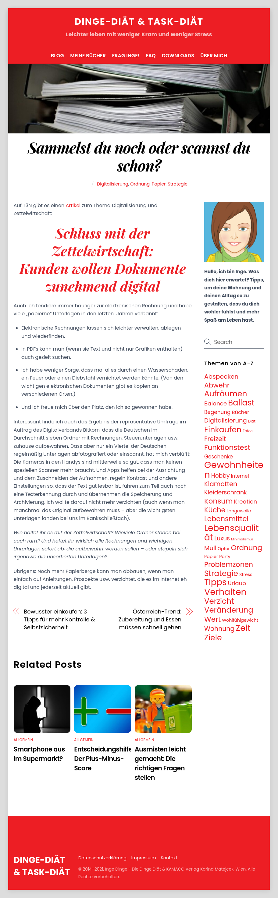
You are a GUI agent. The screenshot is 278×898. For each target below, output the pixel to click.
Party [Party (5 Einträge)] (224, 556)
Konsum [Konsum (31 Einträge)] (218, 501)
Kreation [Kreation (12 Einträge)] (245, 501)
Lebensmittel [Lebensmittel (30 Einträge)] (226, 519)
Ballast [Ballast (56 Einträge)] (241, 402)
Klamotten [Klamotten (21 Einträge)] (220, 483)
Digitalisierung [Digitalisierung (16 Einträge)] (225, 420)
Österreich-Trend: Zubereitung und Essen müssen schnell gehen (150, 619)
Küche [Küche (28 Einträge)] (215, 510)
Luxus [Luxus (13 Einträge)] (222, 538)
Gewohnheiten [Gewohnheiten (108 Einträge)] (233, 469)
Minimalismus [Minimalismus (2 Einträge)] (242, 539)
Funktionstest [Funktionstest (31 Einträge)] (227, 447)
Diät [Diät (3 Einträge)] (251, 421)
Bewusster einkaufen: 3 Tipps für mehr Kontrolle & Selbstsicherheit (59, 619)
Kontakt (169, 858)
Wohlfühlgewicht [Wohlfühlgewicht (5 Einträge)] (240, 620)
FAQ (151, 55)
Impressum (143, 858)
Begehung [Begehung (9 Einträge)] (217, 412)
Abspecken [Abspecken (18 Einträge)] (221, 376)
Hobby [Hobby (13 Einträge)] (220, 476)
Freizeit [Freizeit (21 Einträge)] (215, 438)
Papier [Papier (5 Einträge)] (211, 556)
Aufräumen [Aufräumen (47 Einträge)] (225, 393)
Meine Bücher (88, 55)
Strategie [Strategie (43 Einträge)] (221, 573)
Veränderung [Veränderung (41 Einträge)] (228, 610)
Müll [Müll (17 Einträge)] (210, 548)
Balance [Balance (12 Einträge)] (215, 403)
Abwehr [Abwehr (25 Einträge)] (217, 385)
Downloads (178, 55)
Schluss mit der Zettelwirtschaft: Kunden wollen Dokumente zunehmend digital (103, 259)
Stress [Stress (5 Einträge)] (245, 574)
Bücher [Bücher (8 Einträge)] (240, 412)
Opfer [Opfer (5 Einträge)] (224, 549)
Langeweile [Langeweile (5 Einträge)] (239, 511)
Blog (57, 55)
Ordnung (140, 184)
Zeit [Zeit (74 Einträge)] (243, 628)
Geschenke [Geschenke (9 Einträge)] (218, 456)
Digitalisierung (112, 184)
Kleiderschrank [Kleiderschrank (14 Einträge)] (225, 492)
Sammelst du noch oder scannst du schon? (139, 156)
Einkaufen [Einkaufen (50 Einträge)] (222, 429)
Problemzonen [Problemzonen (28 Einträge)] (228, 564)
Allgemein (23, 739)
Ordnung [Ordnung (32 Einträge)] (246, 548)
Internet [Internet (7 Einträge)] (240, 476)
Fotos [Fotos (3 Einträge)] (247, 430)
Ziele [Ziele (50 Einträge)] (213, 637)
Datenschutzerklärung (102, 858)
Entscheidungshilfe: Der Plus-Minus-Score (104, 758)
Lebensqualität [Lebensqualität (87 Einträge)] (231, 532)
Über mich (213, 55)
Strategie (177, 184)
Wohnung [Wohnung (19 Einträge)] (219, 628)
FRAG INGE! (125, 55)
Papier (159, 184)
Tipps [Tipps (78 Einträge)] (215, 582)
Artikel (73, 205)
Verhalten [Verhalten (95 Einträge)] (225, 592)
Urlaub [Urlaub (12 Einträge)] (237, 583)
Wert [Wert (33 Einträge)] (212, 619)
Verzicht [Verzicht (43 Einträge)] (219, 601)
